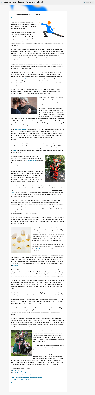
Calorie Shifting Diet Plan (19, 373)
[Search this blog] (87, 2)
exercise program (27, 78)
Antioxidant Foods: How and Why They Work (25, 375)
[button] (12, 17)
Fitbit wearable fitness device (21, 129)
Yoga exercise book (31, 160)
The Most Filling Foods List (20, 371)
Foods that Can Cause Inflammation (22, 379)
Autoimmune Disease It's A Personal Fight (24, 2)
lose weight (15, 265)
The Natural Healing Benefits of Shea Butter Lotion (27, 377)
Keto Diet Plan (37, 248)
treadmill (14, 150)
